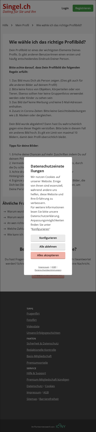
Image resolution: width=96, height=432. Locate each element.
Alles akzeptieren (48, 255)
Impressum (43, 267)
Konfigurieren (40, 229)
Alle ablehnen (48, 246)
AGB (54, 267)
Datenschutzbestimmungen (48, 270)
